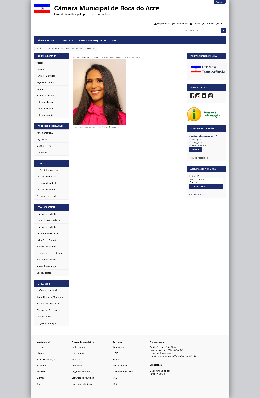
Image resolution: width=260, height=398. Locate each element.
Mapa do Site (163, 23)
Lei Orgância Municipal (83, 377)
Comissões (77, 365)
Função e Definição (46, 359)
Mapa (174, 346)
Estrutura (41, 365)
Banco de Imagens (74, 48)
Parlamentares (79, 346)
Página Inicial (46, 40)
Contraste (209, 23)
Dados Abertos (120, 365)
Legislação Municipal (82, 383)
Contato (196, 23)
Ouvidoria (67, 40)
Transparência (46, 207)
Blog (39, 383)
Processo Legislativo (50, 125)
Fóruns (116, 359)
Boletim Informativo (123, 371)
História (40, 353)
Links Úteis (44, 283)
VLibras (222, 23)
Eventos (40, 377)
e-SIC (115, 353)
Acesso (40, 346)
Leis (40, 163)
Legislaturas (78, 353)
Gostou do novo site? (203, 136)
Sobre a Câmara (47, 55)
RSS (114, 40)
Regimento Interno (81, 371)
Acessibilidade (181, 23)
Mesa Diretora (79, 359)
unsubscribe (195, 194)
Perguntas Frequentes (92, 40)
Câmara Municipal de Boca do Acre (90, 57)
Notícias (41, 371)
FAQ (115, 377)
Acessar (219, 1)
